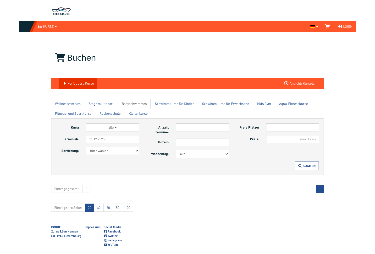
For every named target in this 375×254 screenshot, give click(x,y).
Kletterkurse (138, 113)
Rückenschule (110, 113)
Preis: (254, 139)
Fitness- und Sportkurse (73, 113)
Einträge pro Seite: (68, 207)
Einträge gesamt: (67, 189)
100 (127, 207)
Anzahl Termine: (162, 129)
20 (89, 207)
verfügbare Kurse (78, 83)
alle (112, 127)
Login (345, 26)
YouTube (111, 245)
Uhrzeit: (163, 142)
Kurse (47, 26)
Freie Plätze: (249, 127)
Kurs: (75, 127)
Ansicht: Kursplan (300, 83)
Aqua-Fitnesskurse (293, 104)
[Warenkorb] (328, 26)
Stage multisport (101, 104)
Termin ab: (71, 139)
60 (108, 207)
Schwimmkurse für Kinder (174, 104)
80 (117, 207)
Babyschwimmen (134, 104)
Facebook (112, 231)
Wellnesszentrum (68, 104)
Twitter (111, 236)
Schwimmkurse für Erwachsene (225, 104)
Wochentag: (160, 154)
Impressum (92, 227)
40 (98, 207)
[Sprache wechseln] (314, 26)
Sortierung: (70, 151)
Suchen (307, 166)
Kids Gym (264, 104)
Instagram (113, 240)
